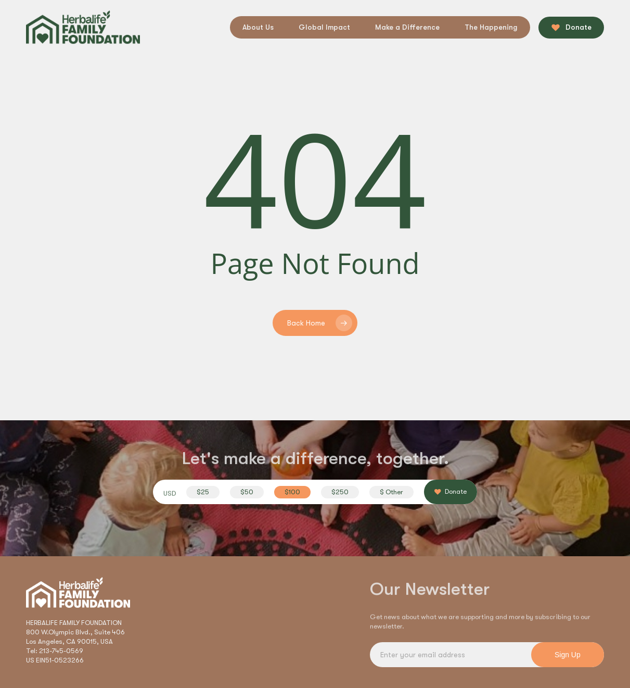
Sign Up (568, 655)
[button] (203, 492)
